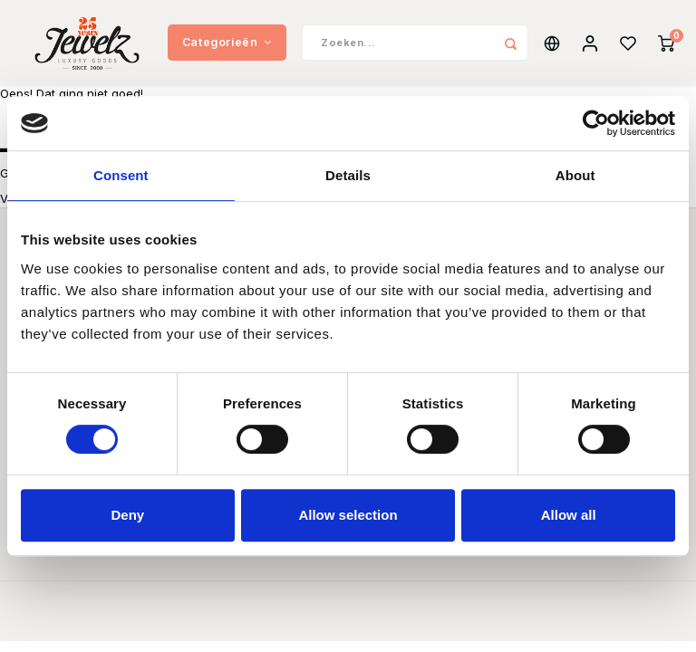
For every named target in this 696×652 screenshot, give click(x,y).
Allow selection (347, 515)
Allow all (568, 515)
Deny (127, 515)
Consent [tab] (121, 175)
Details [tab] (348, 175)
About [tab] (575, 175)
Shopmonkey (444, 621)
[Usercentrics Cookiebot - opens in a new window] (596, 123)
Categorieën (227, 45)
